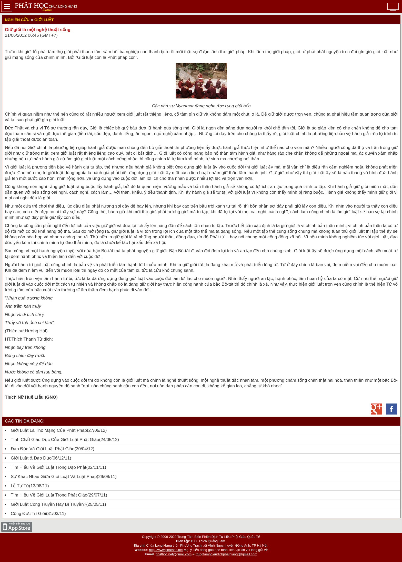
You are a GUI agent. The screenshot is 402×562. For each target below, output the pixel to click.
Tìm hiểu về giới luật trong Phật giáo (49, 495)
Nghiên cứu (17, 19)
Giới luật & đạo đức (31, 458)
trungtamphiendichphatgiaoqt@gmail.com (226, 554)
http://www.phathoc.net (166, 550)
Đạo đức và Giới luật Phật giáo (42, 448)
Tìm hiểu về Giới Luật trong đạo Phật (48, 467)
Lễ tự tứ (20, 485)
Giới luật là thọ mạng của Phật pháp (49, 430)
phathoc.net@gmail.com (174, 554)
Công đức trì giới (28, 513)
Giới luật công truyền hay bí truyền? (48, 504)
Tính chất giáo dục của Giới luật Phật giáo (55, 439)
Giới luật (44, 19)
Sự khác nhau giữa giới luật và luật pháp (54, 476)
